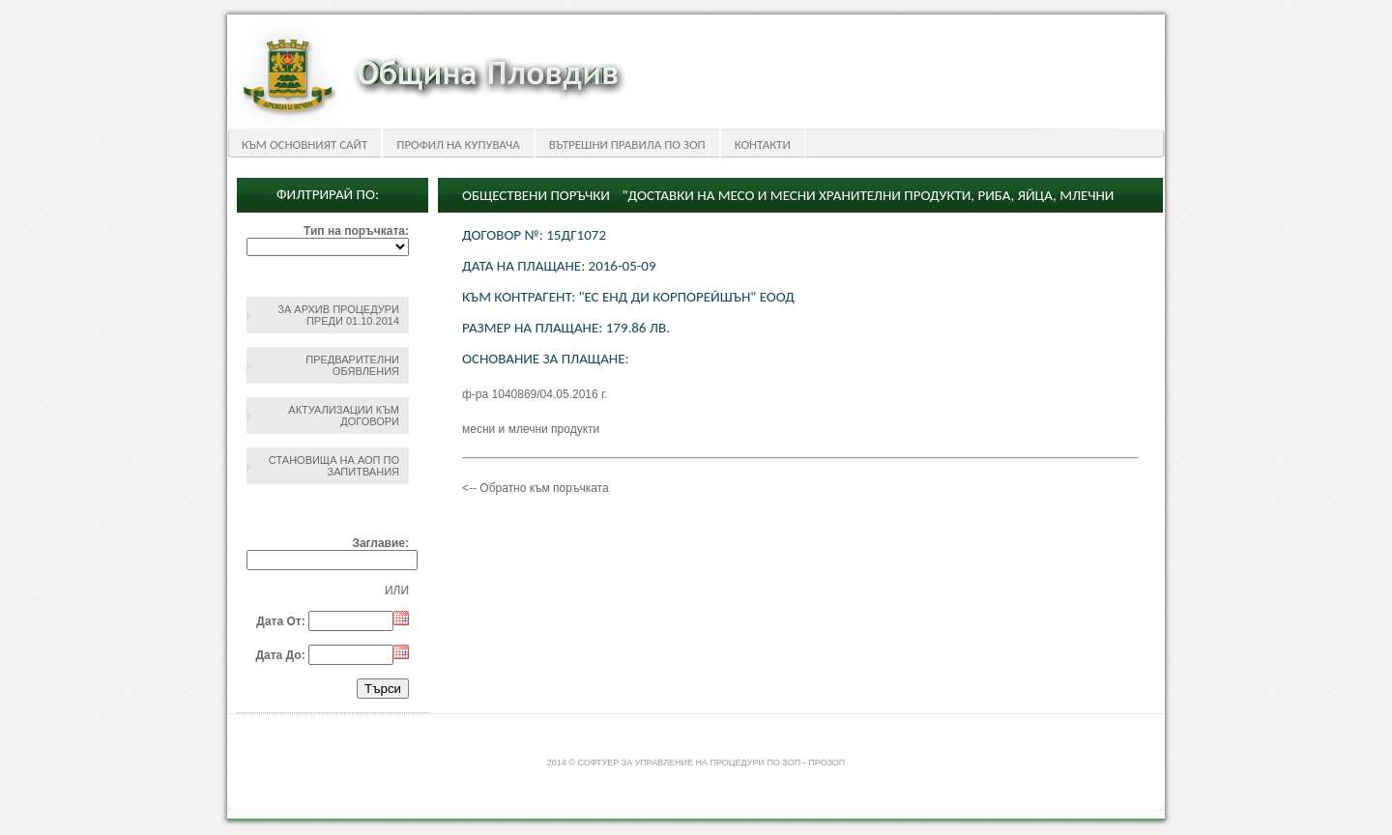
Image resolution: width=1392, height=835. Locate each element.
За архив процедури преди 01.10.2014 (338, 315)
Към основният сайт (304, 144)
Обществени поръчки (536, 195)
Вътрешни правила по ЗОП (627, 144)
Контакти (763, 144)
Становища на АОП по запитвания (334, 465)
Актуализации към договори (343, 415)
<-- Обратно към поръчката (535, 488)
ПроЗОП (826, 762)
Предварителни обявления (352, 365)
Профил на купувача (457, 144)
